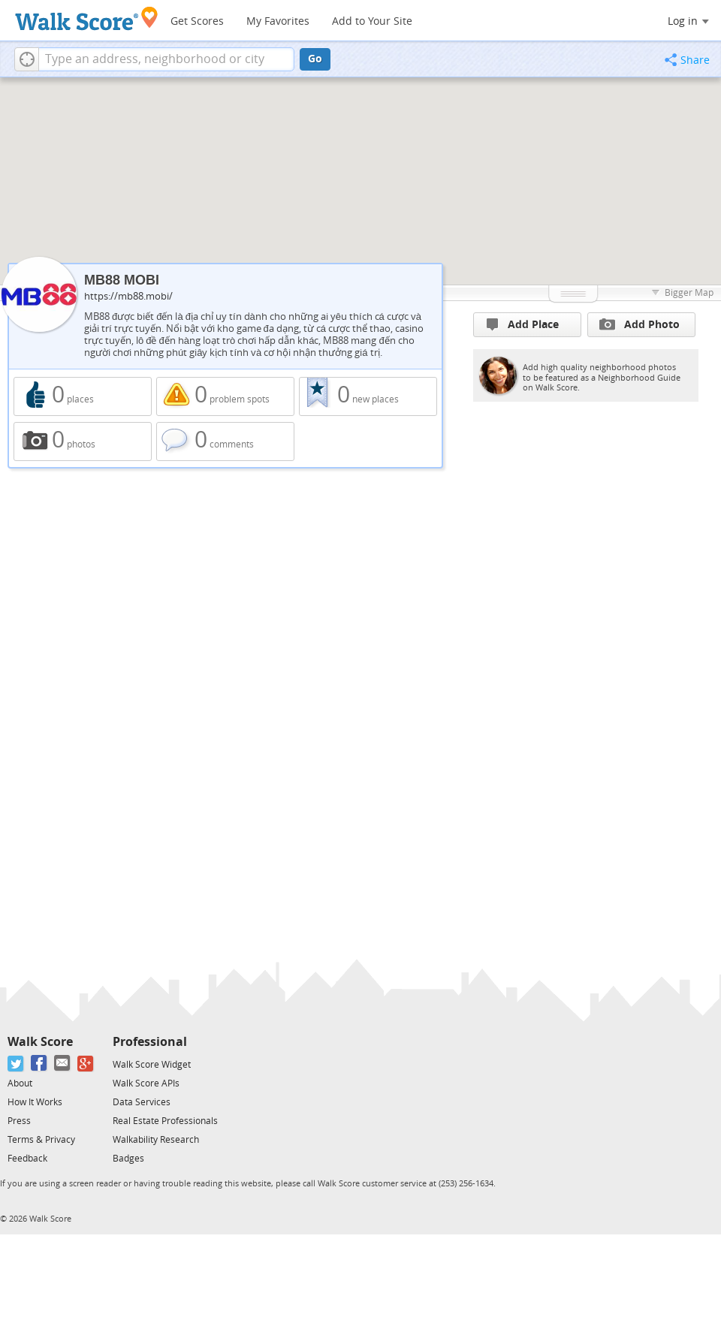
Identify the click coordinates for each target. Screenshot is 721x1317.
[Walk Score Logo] (86, 18)
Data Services (141, 1102)
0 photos (82, 441)
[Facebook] (39, 1063)
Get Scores (197, 21)
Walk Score (40, 1042)
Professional (150, 1042)
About (20, 1083)
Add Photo (639, 324)
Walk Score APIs (146, 1083)
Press (19, 1121)
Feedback (27, 1158)
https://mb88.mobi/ (128, 296)
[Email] (62, 1063)
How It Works (35, 1102)
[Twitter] (16, 1063)
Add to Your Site (372, 21)
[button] (26, 59)
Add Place (523, 324)
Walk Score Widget (152, 1064)
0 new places (368, 396)
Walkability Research (156, 1140)
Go (315, 59)
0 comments (225, 441)
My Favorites (277, 21)
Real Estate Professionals (165, 1121)
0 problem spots (225, 396)
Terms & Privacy (41, 1140)
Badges (128, 1158)
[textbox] (166, 59)
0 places (82, 396)
